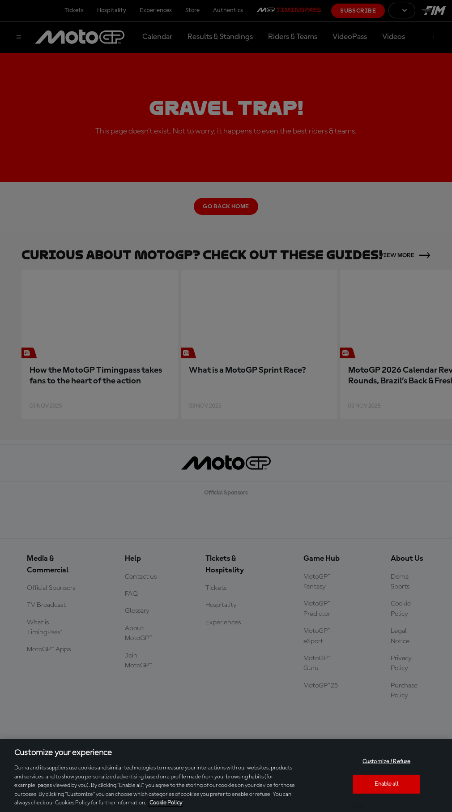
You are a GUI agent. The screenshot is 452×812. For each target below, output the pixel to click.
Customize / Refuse (386, 762)
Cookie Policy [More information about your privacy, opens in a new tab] (165, 803)
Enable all (386, 784)
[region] (226, 775)
